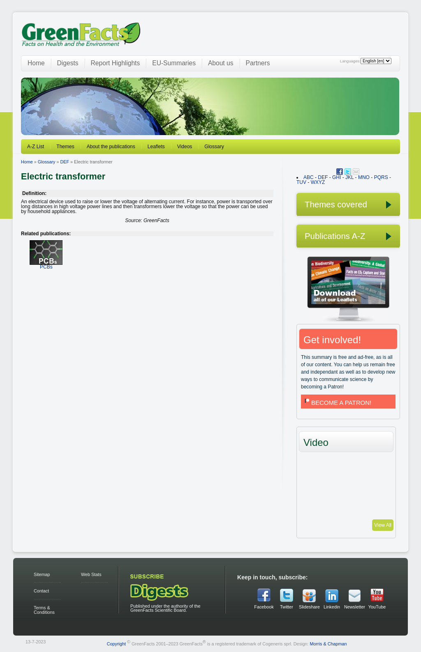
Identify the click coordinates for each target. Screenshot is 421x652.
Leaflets (156, 146)
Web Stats (91, 574)
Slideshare (309, 606)
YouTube (377, 606)
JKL (349, 177)
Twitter (286, 606)
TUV (301, 182)
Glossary (214, 146)
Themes (65, 146)
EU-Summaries (174, 63)
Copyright (116, 643)
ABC (308, 177)
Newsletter (354, 606)
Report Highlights (115, 63)
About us (221, 63)
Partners (258, 63)
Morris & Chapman (328, 643)
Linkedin (332, 606)
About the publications (111, 146)
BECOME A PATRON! (337, 402)
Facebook (263, 606)
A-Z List (35, 146)
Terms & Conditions (44, 610)
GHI (336, 177)
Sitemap (42, 574)
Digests (68, 63)
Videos (184, 146)
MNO (364, 177)
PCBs (46, 264)
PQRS (381, 177)
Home (36, 63)
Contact (41, 590)
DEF (64, 161)
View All (382, 525)
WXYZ (318, 182)
